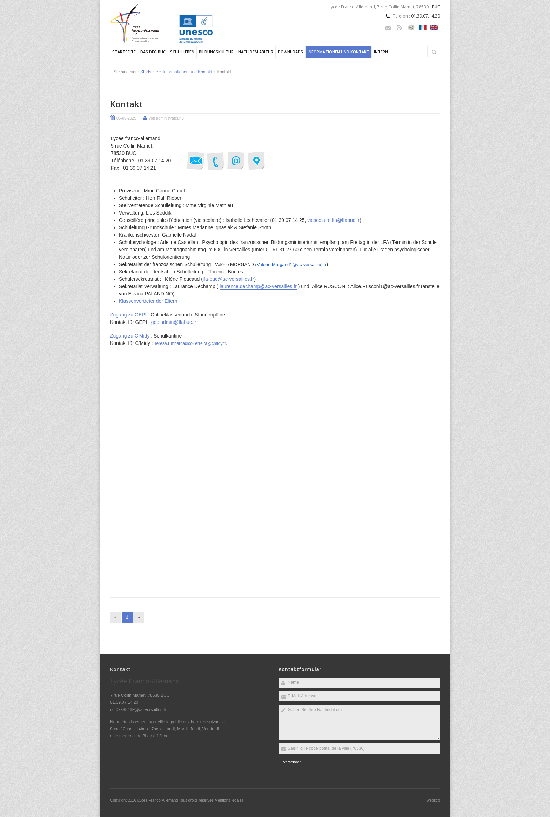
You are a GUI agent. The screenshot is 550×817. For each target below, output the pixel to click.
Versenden (292, 762)
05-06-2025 (126, 118)
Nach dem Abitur (255, 51)
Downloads (290, 51)
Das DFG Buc (153, 51)
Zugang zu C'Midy (129, 336)
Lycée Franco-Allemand (158, 800)
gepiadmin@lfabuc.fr (173, 322)
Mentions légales (229, 800)
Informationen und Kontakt (338, 51)
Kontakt (126, 104)
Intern (381, 51)
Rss (399, 27)
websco (433, 800)
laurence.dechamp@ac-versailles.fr (258, 286)
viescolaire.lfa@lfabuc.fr (333, 220)
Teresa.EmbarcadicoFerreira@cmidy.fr (190, 343)
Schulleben (182, 51)
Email (388, 27)
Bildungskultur (216, 51)
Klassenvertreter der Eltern (148, 301)
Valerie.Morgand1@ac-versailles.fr (292, 264)
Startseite (124, 51)
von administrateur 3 (166, 118)
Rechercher (434, 52)
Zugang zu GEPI (128, 315)
